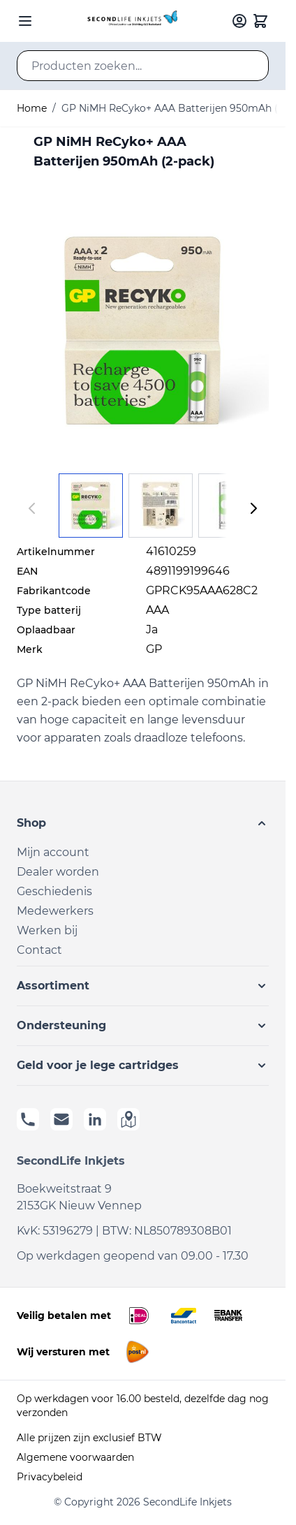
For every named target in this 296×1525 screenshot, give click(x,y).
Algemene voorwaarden (75, 1457)
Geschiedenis (54, 891)
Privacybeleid (49, 1477)
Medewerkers (55, 911)
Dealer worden (58, 871)
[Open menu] (25, 21)
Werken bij (47, 930)
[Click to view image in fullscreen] (143, 331)
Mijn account (53, 852)
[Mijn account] (239, 21)
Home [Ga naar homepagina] (32, 108)
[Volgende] (253, 508)
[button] (143, 823)
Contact (39, 950)
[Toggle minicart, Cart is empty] (260, 21)
